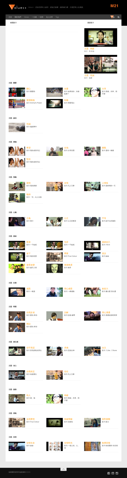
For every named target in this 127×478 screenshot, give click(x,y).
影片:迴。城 (30, 398)
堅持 (28, 159)
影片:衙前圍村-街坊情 (110, 445)
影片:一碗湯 (30, 291)
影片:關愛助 (30, 91)
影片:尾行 (29, 221)
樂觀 (104, 147)
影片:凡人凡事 (69, 186)
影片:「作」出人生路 (34, 197)
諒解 (66, 312)
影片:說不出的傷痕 (109, 221)
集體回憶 (106, 442)
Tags (57, 17)
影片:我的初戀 (31, 256)
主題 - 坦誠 (89, 75)
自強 (66, 147)
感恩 (28, 288)
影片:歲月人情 (31, 267)
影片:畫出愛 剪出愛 (109, 291)
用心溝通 (106, 312)
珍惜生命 (30, 442)
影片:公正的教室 (70, 221)
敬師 (28, 194)
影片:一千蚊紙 (31, 245)
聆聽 (66, 100)
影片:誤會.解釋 (70, 315)
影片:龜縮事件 (31, 126)
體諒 (28, 323)
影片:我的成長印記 (33, 150)
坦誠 (28, 123)
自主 (104, 347)
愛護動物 (30, 100)
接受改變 (30, 264)
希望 (28, 147)
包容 (66, 242)
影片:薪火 (105, 422)
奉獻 (66, 395)
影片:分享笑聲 (69, 150)
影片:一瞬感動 (69, 291)
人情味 (105, 183)
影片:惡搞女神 (69, 350)
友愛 (66, 88)
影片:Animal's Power (34, 103)
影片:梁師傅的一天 (109, 186)
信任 (66, 371)
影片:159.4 (106, 245)
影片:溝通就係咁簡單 (109, 315)
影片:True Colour (70, 256)
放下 (28, 253)
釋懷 (66, 253)
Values (26, 17)
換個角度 (68, 264)
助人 (28, 395)
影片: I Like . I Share (109, 350)
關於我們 (18, 17)
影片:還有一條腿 (108, 150)
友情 (66, 183)
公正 (66, 218)
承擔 (66, 347)
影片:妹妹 (105, 256)
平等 (104, 218)
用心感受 (68, 288)
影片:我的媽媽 (31, 186)
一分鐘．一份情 (37, 17)
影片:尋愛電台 (69, 103)
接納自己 (106, 242)
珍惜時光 (68, 442)
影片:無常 (67, 267)
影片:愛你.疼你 (31, 315)
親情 (28, 183)
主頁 (10, 17)
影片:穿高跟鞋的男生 (34, 350)
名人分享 (49, 17)
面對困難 (106, 419)
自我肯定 (30, 371)
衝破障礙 (68, 419)
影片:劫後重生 (31, 374)
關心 (28, 88)
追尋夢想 (30, 419)
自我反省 (30, 312)
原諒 (104, 253)
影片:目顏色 (68, 422)
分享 (104, 88)
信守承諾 (30, 347)
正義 (28, 218)
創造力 (105, 288)
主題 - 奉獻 (89, 48)
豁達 (28, 242)
